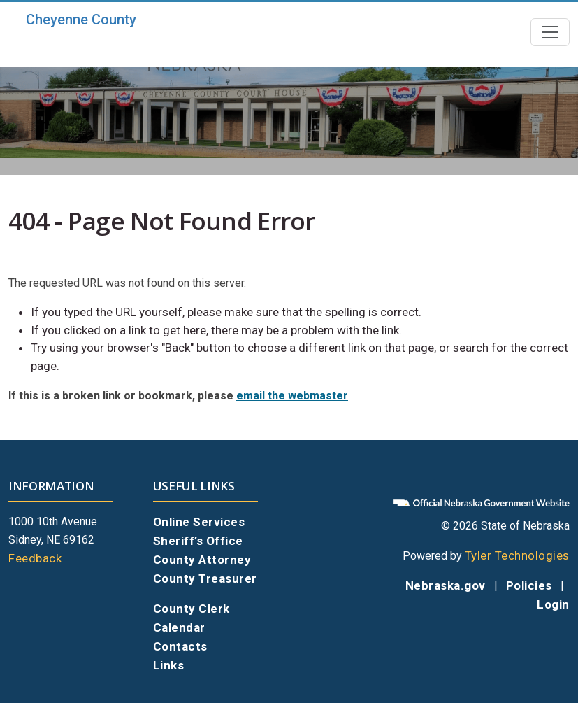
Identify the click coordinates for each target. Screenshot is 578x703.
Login (553, 604)
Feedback (35, 558)
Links (169, 665)
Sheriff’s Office (198, 541)
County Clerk (191, 609)
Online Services (199, 522)
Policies (529, 585)
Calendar (179, 627)
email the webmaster (292, 395)
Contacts (180, 646)
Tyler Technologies (517, 555)
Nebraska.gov (445, 585)
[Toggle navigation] (550, 32)
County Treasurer (205, 578)
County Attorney (202, 560)
